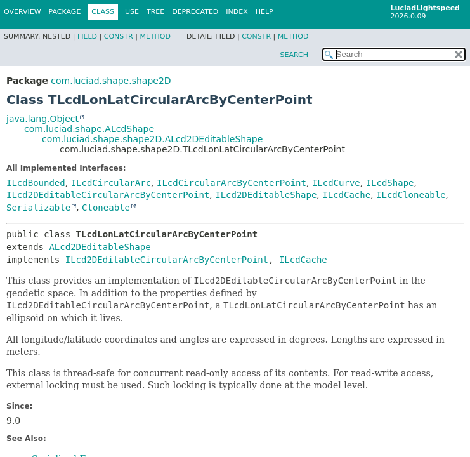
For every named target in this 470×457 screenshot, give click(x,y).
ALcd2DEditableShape (99, 247)
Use (132, 12)
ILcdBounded (35, 183)
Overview (22, 12)
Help (264, 12)
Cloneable (106, 207)
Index (236, 12)
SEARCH (294, 55)
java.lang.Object (42, 119)
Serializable (38, 207)
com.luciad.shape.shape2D (111, 81)
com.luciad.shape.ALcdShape (89, 129)
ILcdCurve (336, 183)
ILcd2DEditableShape (266, 195)
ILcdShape (390, 183)
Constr (118, 36)
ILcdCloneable (411, 195)
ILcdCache (346, 195)
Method (155, 36)
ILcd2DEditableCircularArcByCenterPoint (107, 195)
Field (87, 36)
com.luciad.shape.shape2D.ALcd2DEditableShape (152, 139)
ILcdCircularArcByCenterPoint (231, 183)
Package (65, 12)
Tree (155, 12)
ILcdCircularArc (111, 183)
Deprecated (195, 12)
